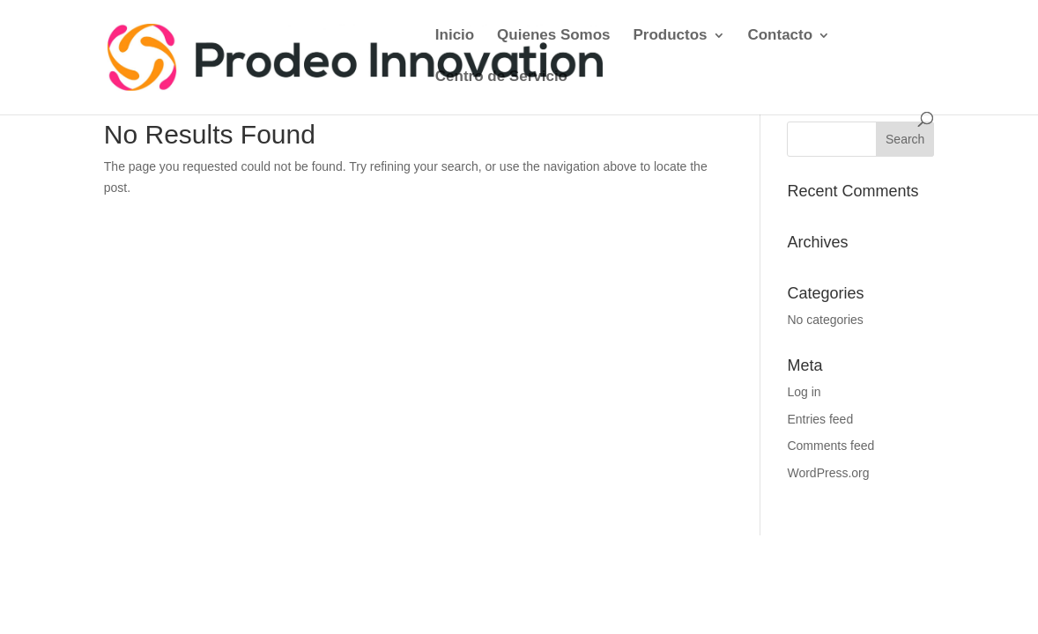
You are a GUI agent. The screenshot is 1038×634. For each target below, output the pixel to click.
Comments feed (830, 446)
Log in (803, 392)
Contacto (779, 36)
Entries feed (820, 419)
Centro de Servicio (501, 77)
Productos (670, 36)
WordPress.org (828, 473)
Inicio (454, 36)
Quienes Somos (553, 36)
